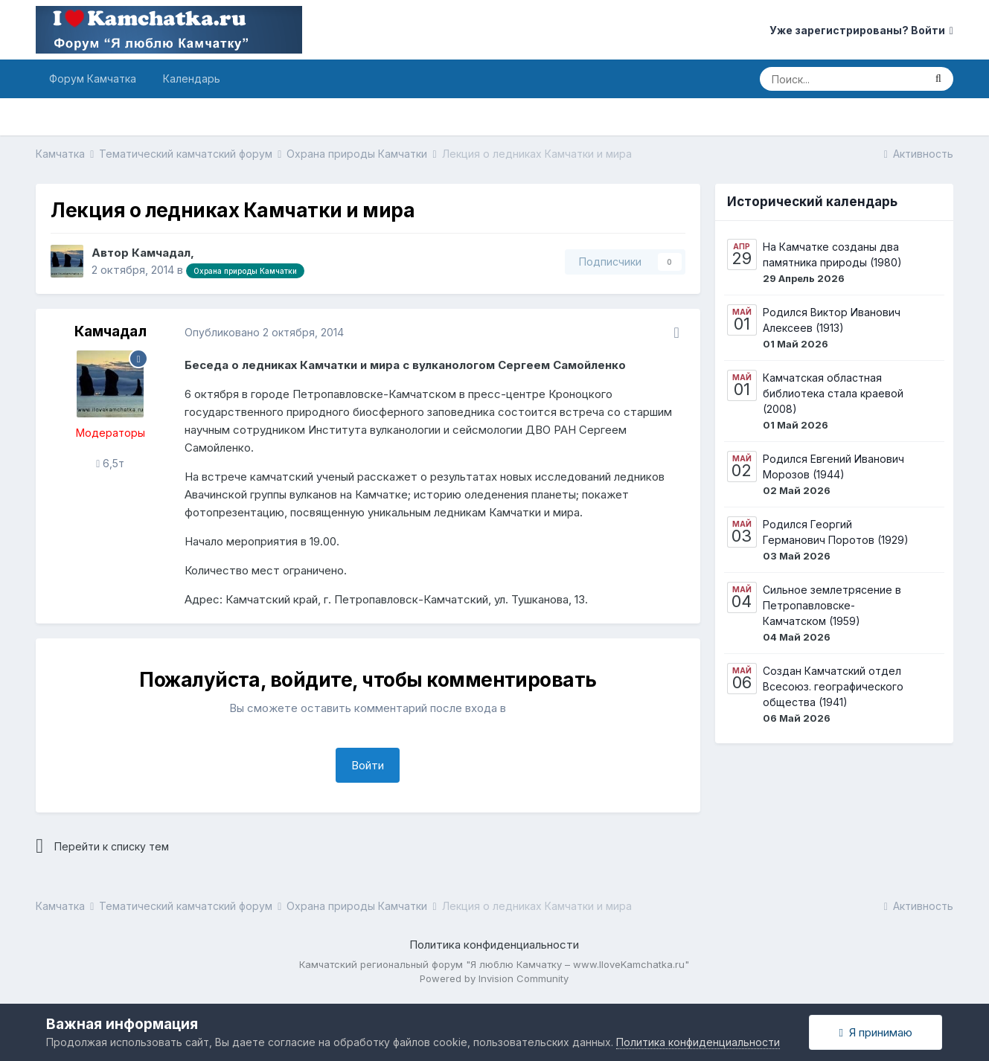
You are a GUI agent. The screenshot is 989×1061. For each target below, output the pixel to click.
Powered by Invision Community (494, 978)
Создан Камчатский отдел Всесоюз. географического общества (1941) (833, 686)
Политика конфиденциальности (494, 944)
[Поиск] (842, 79)
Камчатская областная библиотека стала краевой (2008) (833, 393)
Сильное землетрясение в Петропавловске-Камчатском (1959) (832, 605)
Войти (367, 765)
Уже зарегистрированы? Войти (861, 30)
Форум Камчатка (92, 78)
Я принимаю (875, 1032)
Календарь (191, 78)
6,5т (110, 463)
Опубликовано (264, 332)
